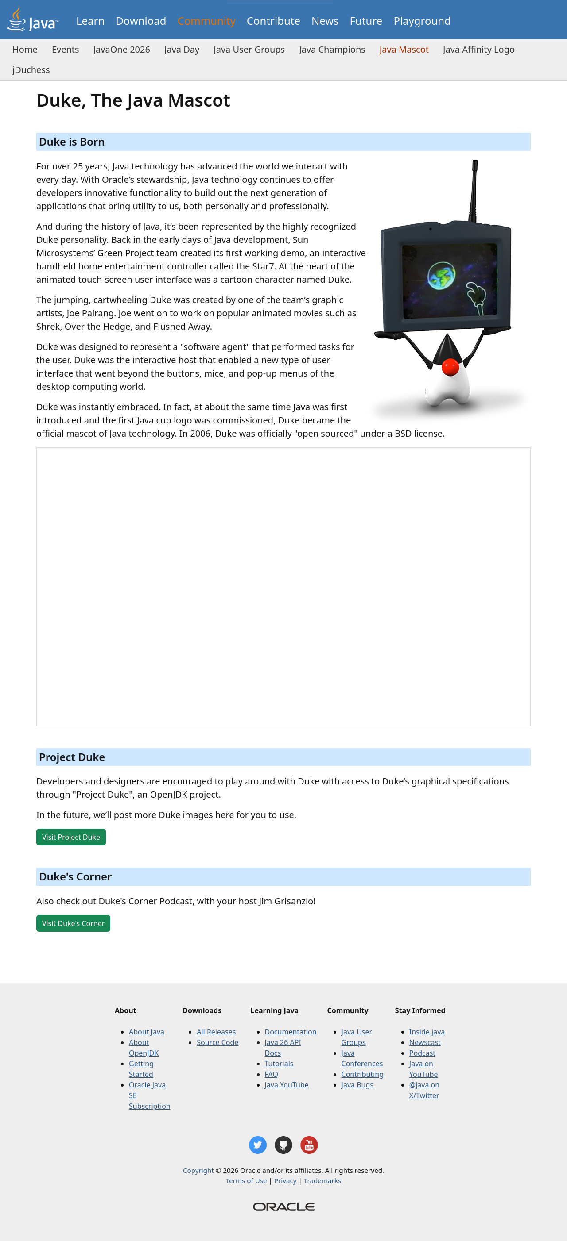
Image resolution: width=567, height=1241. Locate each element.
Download (141, 20)
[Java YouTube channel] (309, 1145)
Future (366, 20)
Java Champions (332, 49)
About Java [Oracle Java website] (146, 1032)
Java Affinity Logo (479, 49)
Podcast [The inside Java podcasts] (422, 1053)
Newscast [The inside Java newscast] (425, 1042)
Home (25, 49)
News (325, 20)
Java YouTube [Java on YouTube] (287, 1085)
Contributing (363, 1074)
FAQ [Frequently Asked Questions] (271, 1074)
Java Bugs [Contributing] (357, 1085)
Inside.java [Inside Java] (427, 1032)
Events (65, 49)
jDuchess (31, 70)
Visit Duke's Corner (73, 923)
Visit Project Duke (71, 837)
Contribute (273, 20)
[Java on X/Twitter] (258, 1145)
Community (207, 20)
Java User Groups (249, 49)
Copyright (198, 1170)
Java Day (181, 49)
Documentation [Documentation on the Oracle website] (291, 1032)
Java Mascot (404, 49)
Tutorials (279, 1063)
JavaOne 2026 (121, 49)
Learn (90, 20)
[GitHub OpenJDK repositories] (283, 1145)
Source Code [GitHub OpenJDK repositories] (217, 1042)
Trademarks (322, 1180)
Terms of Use (246, 1180)
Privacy (285, 1180)
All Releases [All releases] (216, 1032)
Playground (422, 20)
